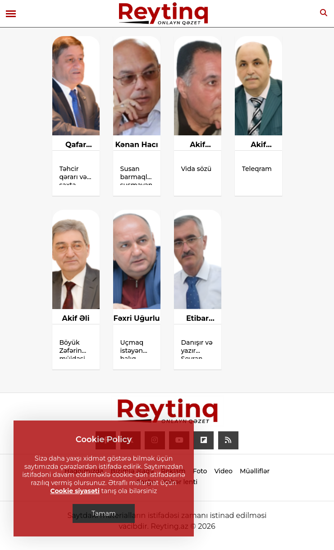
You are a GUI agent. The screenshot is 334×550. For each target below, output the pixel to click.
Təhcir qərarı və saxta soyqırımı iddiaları (74, 175)
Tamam (104, 513)
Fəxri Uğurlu (136, 318)
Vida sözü (196, 169)
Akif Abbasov (258, 145)
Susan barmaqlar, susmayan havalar (136, 175)
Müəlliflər (255, 471)
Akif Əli (76, 318)
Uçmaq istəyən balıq (132, 348)
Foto (199, 471)
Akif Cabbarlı (197, 145)
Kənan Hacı (136, 144)
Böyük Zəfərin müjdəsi (73, 348)
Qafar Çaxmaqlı (75, 145)
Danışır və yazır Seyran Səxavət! (197, 348)
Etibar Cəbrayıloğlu (197, 319)
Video (223, 471)
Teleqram (257, 169)
